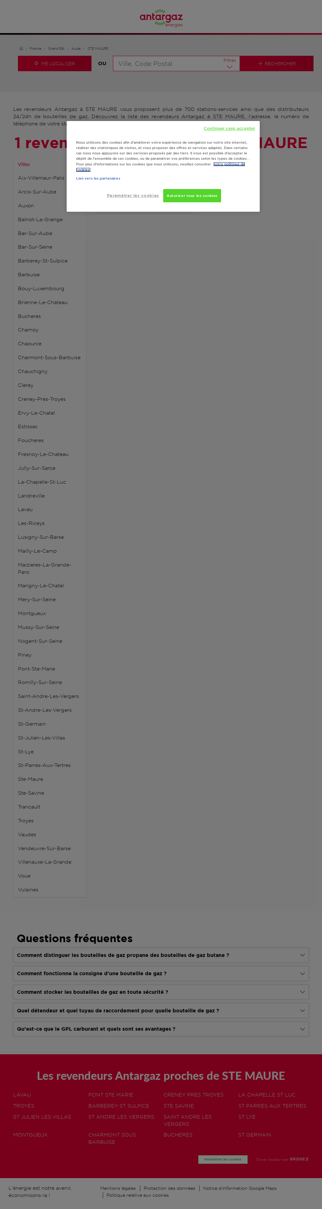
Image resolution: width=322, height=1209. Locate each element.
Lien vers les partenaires (98, 178)
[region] (163, 166)
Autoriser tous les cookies (192, 195)
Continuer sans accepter (229, 128)
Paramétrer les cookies (133, 195)
